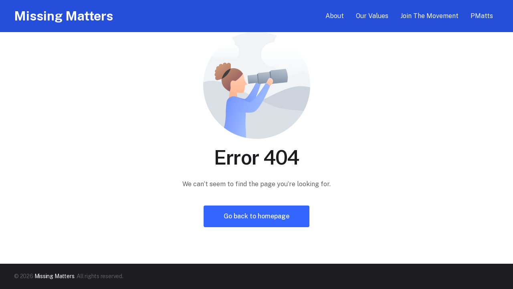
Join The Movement (429, 16)
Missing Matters (63, 15)
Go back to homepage (256, 216)
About (334, 16)
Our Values (372, 16)
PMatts (482, 16)
